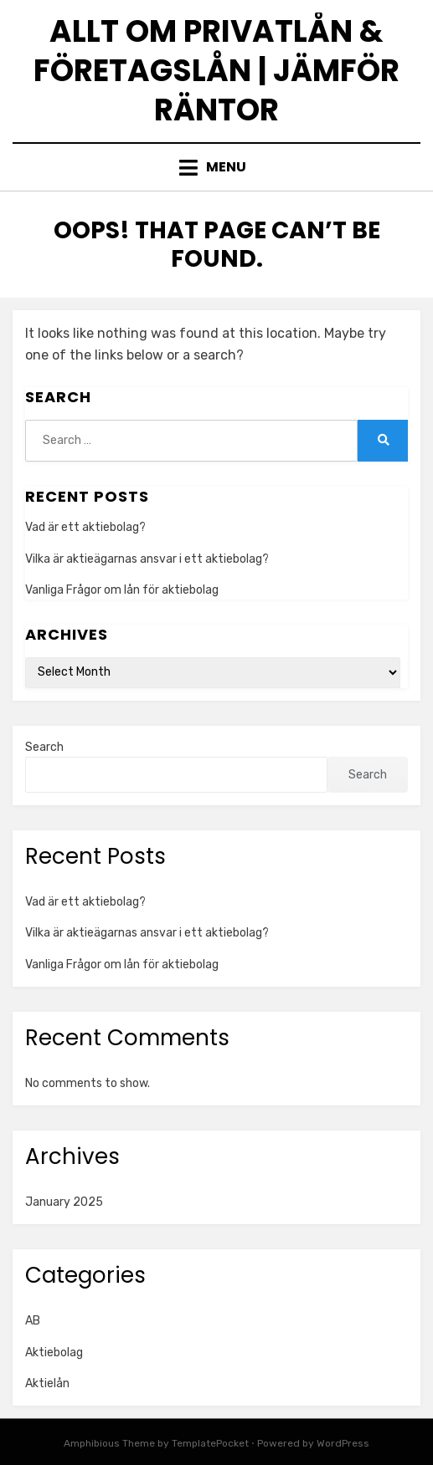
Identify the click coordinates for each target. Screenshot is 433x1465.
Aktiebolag (54, 1352)
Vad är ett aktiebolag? (85, 527)
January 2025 (64, 1202)
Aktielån (47, 1383)
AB (32, 1321)
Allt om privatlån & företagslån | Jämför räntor (216, 70)
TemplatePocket (210, 1443)
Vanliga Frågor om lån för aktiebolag (122, 590)
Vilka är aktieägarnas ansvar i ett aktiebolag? (147, 559)
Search (44, 747)
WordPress (343, 1443)
